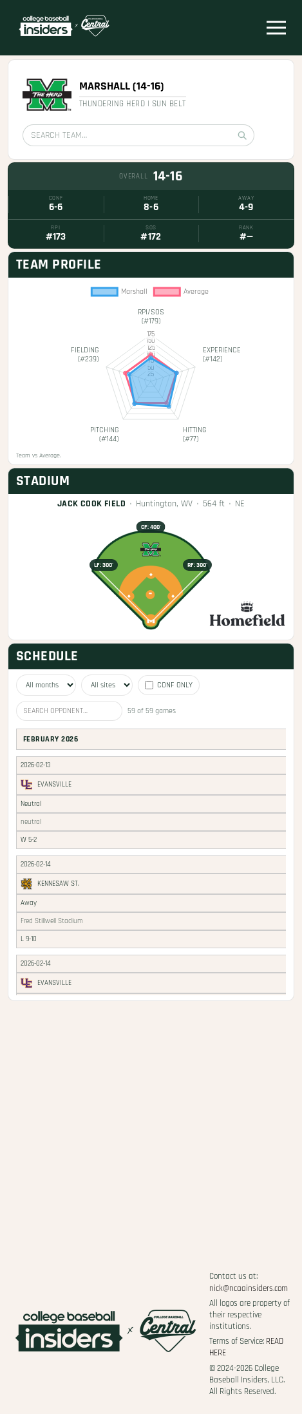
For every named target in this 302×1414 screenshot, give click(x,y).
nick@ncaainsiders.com (248, 1288)
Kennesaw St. (58, 883)
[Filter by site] (107, 685)
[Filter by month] (46, 685)
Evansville (54, 784)
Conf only (169, 685)
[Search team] (138, 135)
